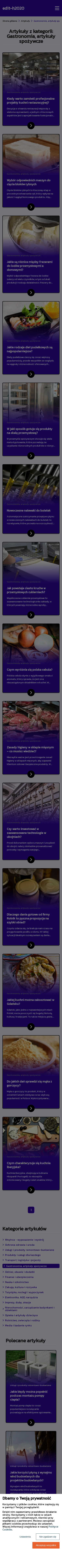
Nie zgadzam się (47, 1536)
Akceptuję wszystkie (46, 1545)
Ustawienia (25, 1536)
